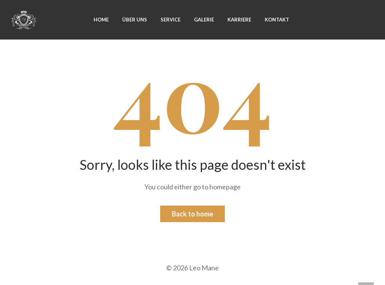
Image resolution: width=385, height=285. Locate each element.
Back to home (192, 214)
